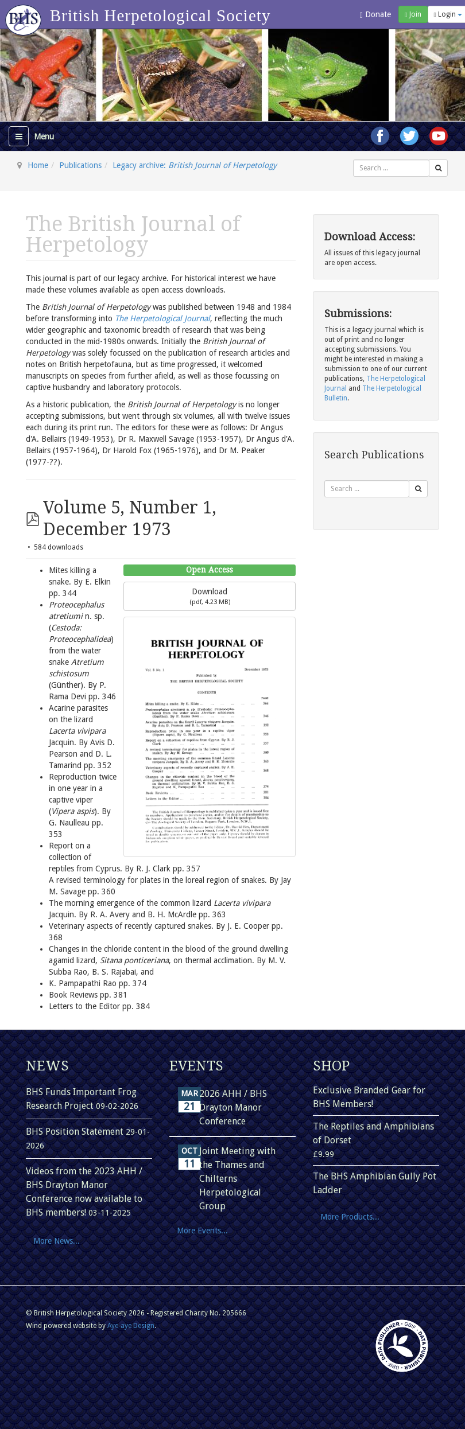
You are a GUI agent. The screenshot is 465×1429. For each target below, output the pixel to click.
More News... (56, 1240)
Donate (375, 15)
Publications (80, 165)
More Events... (202, 1230)
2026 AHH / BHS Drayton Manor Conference (233, 1107)
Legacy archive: (195, 165)
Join (413, 14)
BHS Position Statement (76, 1131)
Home (38, 165)
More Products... (349, 1216)
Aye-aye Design (130, 1326)
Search (353, 159)
